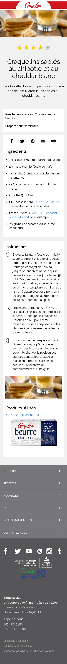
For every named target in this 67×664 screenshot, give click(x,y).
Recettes (10, 483)
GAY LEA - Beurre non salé (23, 415)
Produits (10, 471)
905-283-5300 (13, 624)
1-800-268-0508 (15, 629)
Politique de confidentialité (18, 645)
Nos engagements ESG (19, 520)
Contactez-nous (15, 532)
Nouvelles (11, 495)
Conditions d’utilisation (16, 640)
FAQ (6, 508)
